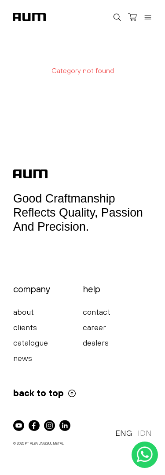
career (94, 327)
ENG (123, 433)
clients (25, 327)
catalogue (30, 342)
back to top (45, 393)
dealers (96, 342)
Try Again (83, 92)
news (22, 358)
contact (96, 312)
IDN (145, 433)
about (23, 312)
